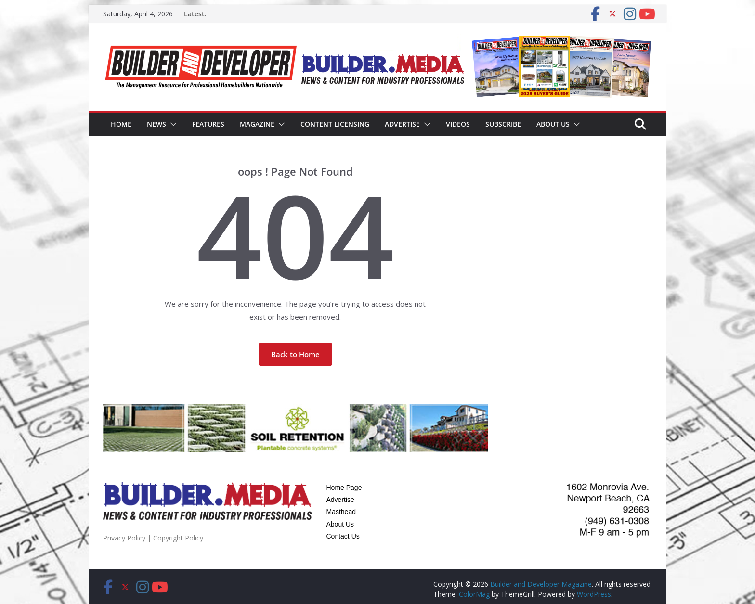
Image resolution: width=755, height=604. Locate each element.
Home (121, 124)
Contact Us (343, 536)
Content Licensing (334, 124)
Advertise (402, 124)
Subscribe (503, 124)
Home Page (344, 487)
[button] (171, 124)
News (156, 124)
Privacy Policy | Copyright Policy (153, 537)
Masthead (341, 511)
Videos (458, 124)
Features (208, 124)
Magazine (257, 124)
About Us (553, 124)
